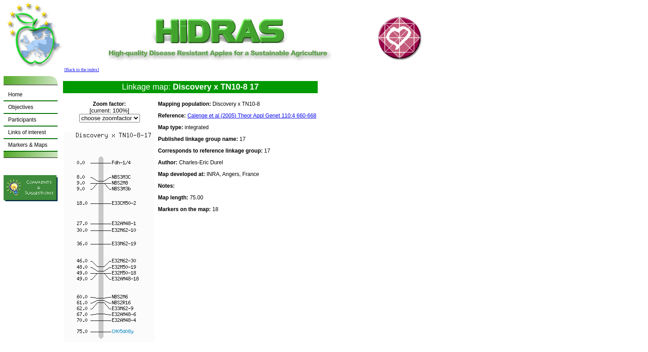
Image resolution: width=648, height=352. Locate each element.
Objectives (20, 107)
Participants (22, 120)
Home (15, 94)
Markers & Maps (27, 145)
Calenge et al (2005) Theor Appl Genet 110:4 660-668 (251, 116)
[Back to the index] (81, 69)
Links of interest (27, 132)
